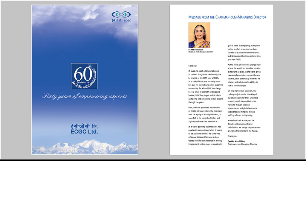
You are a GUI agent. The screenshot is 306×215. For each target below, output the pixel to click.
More (295, 210)
